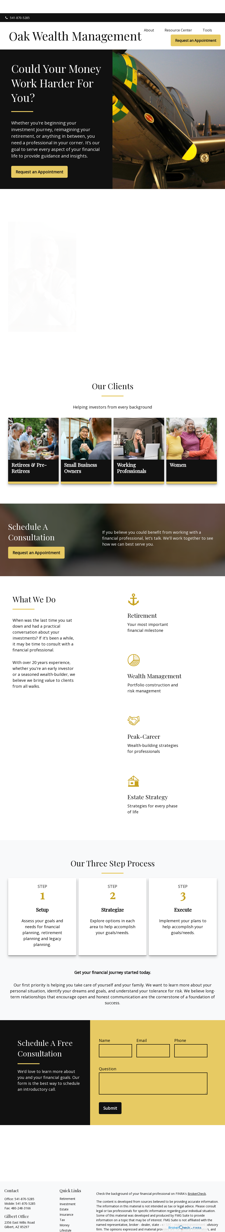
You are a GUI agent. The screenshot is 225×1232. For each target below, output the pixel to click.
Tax (62, 1206)
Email (141, 1027)
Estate (64, 1196)
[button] (149, 16)
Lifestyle (65, 1217)
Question (107, 1055)
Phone (180, 1027)
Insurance (66, 1201)
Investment (68, 1191)
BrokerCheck (197, 1180)
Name (104, 1027)
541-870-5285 (17, 4)
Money (64, 1212)
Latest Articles (70, 1222)
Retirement (67, 1185)
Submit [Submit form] (110, 1095)
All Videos (66, 1228)
